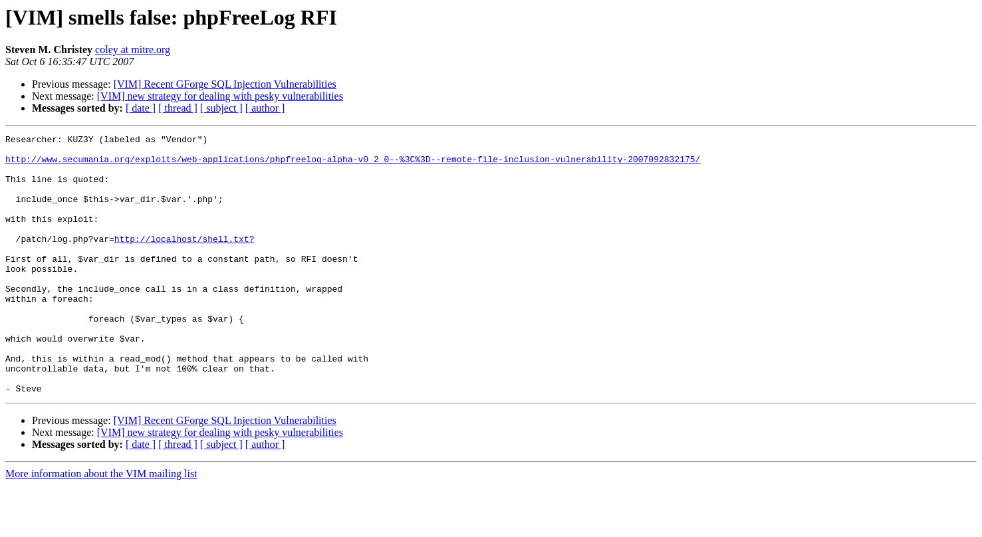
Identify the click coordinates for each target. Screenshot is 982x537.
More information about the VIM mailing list (101, 525)
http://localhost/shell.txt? (184, 261)
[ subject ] (221, 108)
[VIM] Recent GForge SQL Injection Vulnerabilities (225, 84)
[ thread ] (177, 108)
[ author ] (265, 108)
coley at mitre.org (132, 49)
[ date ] (141, 108)
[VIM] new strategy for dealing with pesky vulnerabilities (220, 96)
